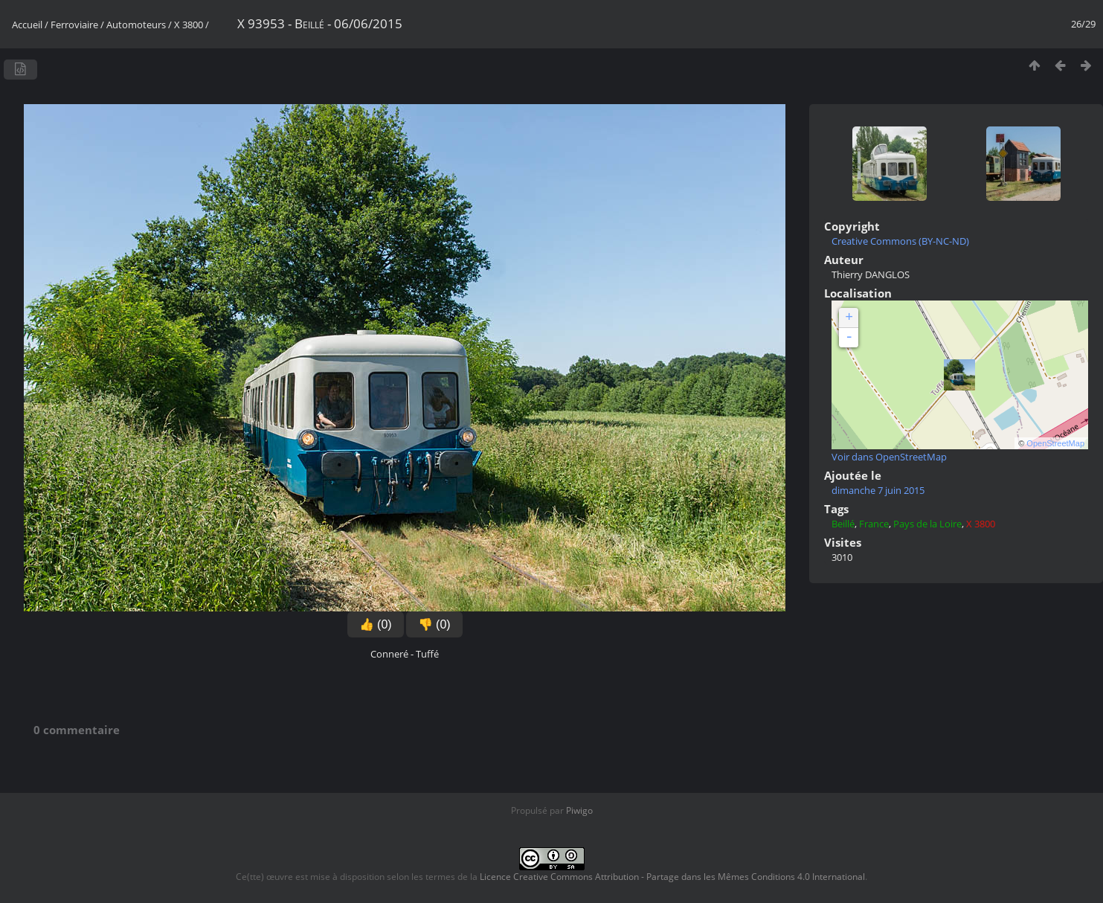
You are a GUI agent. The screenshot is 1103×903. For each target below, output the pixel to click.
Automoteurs (136, 24)
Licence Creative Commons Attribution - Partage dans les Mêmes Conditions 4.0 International (672, 876)
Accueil (27, 24)
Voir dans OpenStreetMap (889, 456)
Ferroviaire (74, 24)
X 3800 (188, 24)
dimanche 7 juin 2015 (878, 490)
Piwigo (579, 810)
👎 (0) (434, 624)
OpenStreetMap (1055, 443)
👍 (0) (375, 624)
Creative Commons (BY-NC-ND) (900, 241)
